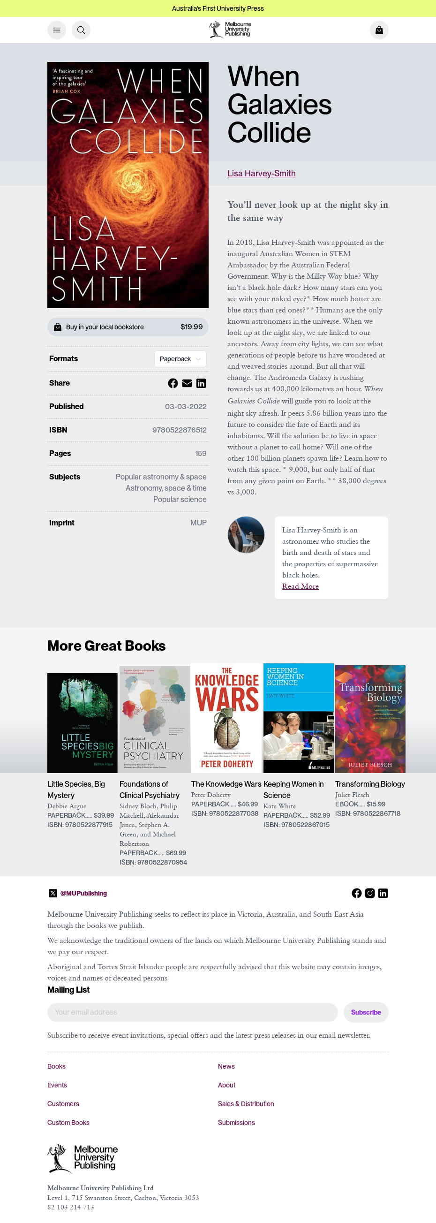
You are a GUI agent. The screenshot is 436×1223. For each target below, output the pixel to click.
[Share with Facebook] (172, 383)
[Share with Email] (186, 383)
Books (56, 1066)
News (226, 1066)
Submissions (236, 1122)
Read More (300, 586)
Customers (63, 1104)
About (226, 1085)
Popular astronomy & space (161, 476)
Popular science (180, 499)
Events (57, 1085)
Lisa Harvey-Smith (261, 173)
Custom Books (68, 1122)
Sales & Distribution (246, 1104)
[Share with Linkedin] (200, 383)
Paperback (181, 359)
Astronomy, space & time (166, 488)
